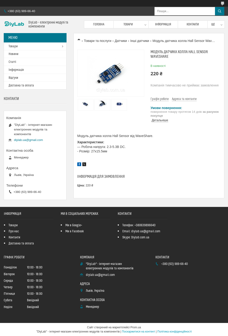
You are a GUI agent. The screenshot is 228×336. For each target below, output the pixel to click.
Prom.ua (136, 327)
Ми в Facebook (74, 231)
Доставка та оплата (21, 85)
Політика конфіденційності (174, 331)
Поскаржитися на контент (138, 331)
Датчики (121, 41)
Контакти (193, 24)
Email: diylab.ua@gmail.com (141, 231)
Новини (13, 54)
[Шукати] (219, 11)
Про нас (14, 231)
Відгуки (13, 78)
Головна (98, 24)
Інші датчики (139, 41)
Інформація (163, 24)
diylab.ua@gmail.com (28, 140)
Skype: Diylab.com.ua (135, 237)
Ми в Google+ (73, 225)
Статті (12, 62)
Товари (128, 24)
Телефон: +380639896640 (138, 225)
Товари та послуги (97, 41)
